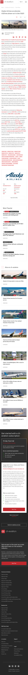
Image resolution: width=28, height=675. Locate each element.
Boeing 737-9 (4, 154)
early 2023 (17, 113)
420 (4, 193)
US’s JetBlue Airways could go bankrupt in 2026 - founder (13, 420)
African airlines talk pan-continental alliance (13, 244)
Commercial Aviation (9, 7)
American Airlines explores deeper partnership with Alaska (11, 340)
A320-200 (10, 113)
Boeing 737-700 (5, 153)
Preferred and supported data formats (9, 630)
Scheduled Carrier (7, 185)
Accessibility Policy (18, 655)
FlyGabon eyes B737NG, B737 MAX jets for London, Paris (13, 224)
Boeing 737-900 (17, 151)
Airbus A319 (4, 151)
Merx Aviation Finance (15, 88)
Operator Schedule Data (6, 582)
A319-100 (13, 112)
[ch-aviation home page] (6, 1)
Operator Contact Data (6, 580)
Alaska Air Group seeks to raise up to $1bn (13, 281)
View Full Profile (14, 197)
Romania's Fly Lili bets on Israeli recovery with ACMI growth (12, 214)
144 (15, 190)
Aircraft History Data (5, 593)
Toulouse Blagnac (12, 154)
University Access (5, 647)
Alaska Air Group (17, 72)
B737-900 (3, 123)
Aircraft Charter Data (6, 595)
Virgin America (15, 43)
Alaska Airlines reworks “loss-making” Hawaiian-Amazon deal (12, 321)
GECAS (10, 87)
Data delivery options (5, 633)
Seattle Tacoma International (18, 39)
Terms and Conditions (18, 649)
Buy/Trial (14, 509)
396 (4, 190)
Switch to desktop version (14, 525)
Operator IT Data (5, 586)
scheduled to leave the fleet (13, 79)
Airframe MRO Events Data (7, 601)
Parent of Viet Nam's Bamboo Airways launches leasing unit (13, 255)
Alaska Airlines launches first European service (12, 299)
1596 (15, 193)
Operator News (4, 574)
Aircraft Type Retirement (7, 163)
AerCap (14, 87)
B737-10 (17, 129)
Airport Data (4, 578)
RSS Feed (25, 37)
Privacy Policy (17, 651)
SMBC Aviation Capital (6, 161)
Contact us (14, 516)
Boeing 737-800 (10, 151)
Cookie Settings (17, 641)
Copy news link (22, 37)
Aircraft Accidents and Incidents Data (9, 597)
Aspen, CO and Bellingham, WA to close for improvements (13, 363)
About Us (3, 641)
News (2, 7)
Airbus (4, 53)
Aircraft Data (4, 588)
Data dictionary (4, 635)
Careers (3, 651)
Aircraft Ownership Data (6, 591)
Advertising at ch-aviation (6, 645)
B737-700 (7, 122)
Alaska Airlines (5, 39)
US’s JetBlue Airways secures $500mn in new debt (13, 401)
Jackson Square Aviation (20, 85)
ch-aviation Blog (4, 643)
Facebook (19, 37)
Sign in (21, 1)
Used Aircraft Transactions (8, 165)
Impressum (16, 653)
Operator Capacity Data (6, 584)
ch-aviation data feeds (6, 628)
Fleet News (17, 7)
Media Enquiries (4, 649)
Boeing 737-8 (17, 153)
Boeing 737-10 (11, 153)
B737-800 (17, 122)
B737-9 (17, 120)
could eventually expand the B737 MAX (16, 131)
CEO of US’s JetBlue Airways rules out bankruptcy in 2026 (12, 382)
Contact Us (3, 654)
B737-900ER (19, 123)
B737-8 (20, 127)
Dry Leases (15, 163)
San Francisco (20, 154)
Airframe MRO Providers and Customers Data (11, 599)
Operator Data (4, 576)
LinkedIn (13, 37)
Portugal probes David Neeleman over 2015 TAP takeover (13, 234)
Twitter (12, 666)
